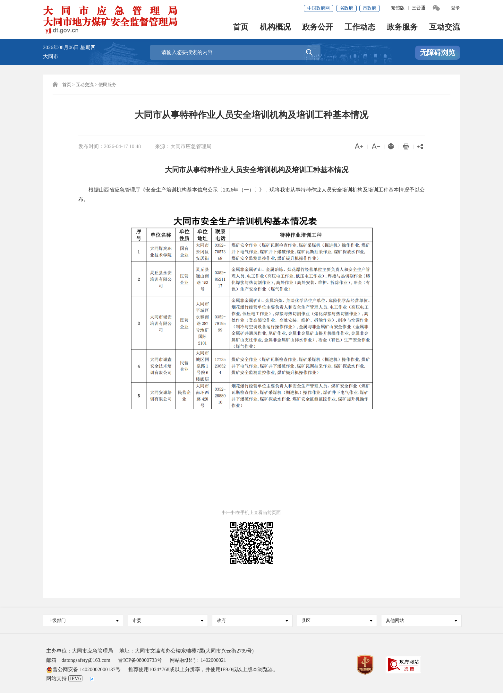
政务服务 (402, 27)
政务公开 (317, 27)
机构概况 (275, 27)
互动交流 (444, 27)
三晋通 (418, 7)
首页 (240, 27)
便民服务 (107, 84)
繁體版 (398, 7)
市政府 (369, 8)
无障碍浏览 (437, 53)
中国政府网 (318, 8)
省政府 (346, 8)
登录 (455, 7)
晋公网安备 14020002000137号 (83, 669)
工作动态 (360, 27)
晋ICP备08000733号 (140, 660)
